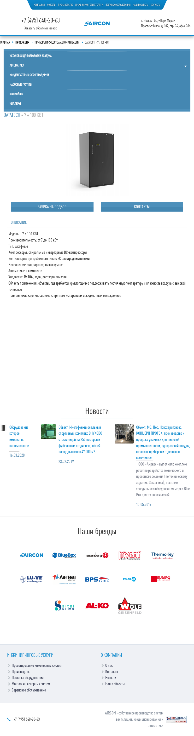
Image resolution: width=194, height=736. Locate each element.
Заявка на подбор (52, 206)
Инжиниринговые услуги (89, 4)
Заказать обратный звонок (40, 28)
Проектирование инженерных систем (37, 665)
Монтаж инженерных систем (31, 683)
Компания (39, 4)
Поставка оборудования (118, 4)
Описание (19, 222)
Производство (65, 4)
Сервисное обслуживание (29, 690)
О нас (109, 665)
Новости (51, 4)
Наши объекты (140, 4)
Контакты (155, 4)
